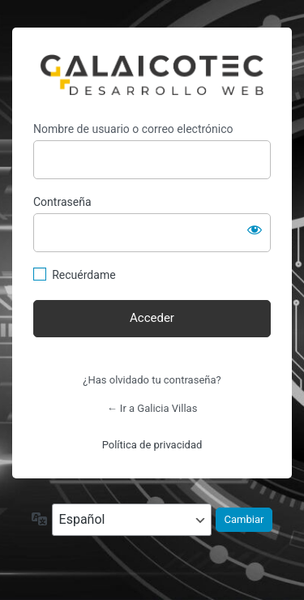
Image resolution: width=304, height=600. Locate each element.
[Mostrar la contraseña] (254, 229)
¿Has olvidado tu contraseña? (152, 380)
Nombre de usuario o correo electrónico (133, 128)
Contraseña (62, 201)
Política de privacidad (152, 445)
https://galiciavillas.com (152, 75)
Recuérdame (83, 274)
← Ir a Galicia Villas (152, 408)
